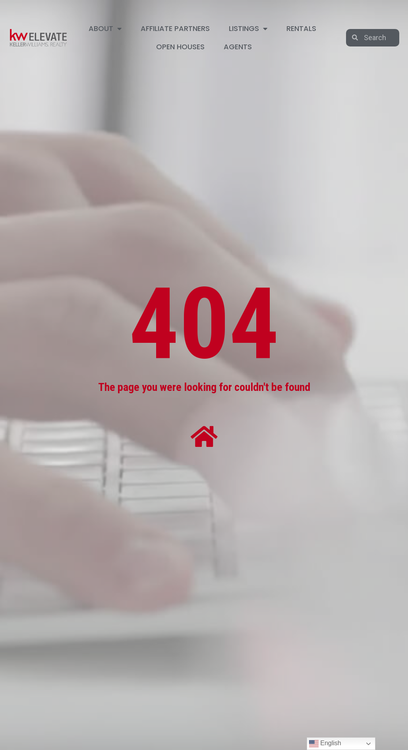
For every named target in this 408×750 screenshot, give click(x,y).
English (325, 743)
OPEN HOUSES (180, 47)
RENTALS (301, 28)
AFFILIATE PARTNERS (175, 28)
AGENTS (238, 47)
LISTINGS (248, 28)
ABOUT (105, 28)
